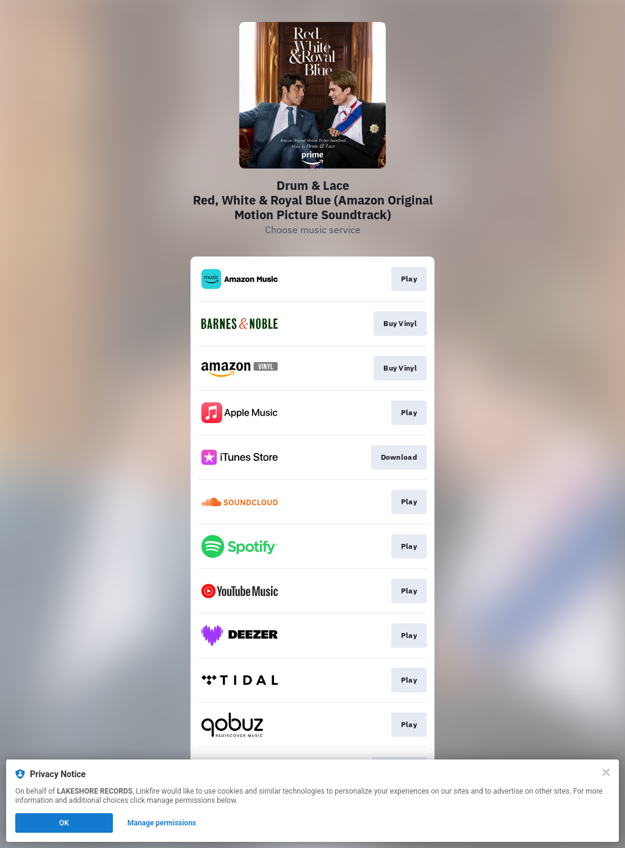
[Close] (606, 772)
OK (64, 823)
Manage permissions (162, 823)
